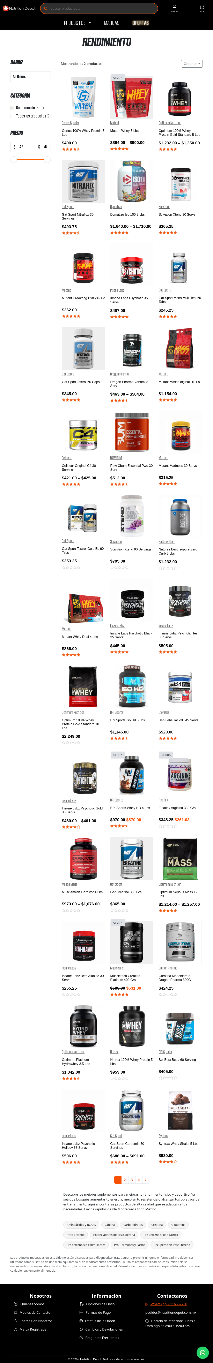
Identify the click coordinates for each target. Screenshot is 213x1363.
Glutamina (178, 1225)
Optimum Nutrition (170, 123)
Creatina (157, 1225)
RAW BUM (116, 458)
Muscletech (117, 968)
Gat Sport (68, 207)
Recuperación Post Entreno (172, 1245)
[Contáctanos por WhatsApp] (203, 1353)
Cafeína (110, 1225)
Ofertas (141, 23)
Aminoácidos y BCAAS (81, 1225)
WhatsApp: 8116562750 (166, 1304)
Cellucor (67, 458)
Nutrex (114, 1052)
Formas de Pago (95, 1312)
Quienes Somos (29, 1304)
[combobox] (22, 77)
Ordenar (191, 63)
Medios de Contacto (32, 1312)
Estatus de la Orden (97, 1321)
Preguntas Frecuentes (99, 1337)
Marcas (112, 23)
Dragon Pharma (119, 374)
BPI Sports (116, 712)
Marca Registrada (30, 1329)
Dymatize (116, 207)
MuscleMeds (69, 884)
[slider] (13, 159)
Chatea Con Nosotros (33, 1321)
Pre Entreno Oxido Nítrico (161, 1235)
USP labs (164, 712)
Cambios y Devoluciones (101, 1329)
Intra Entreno (76, 1235)
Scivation (164, 207)
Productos (75, 23)
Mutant (114, 123)
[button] (43, 108)
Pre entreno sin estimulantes (86, 1245)
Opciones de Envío (97, 1304)
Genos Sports (70, 123)
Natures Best (167, 542)
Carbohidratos (133, 1225)
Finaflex (163, 800)
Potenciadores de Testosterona (114, 1235)
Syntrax (163, 1136)
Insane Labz (117, 290)
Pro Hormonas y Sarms (129, 1245)
